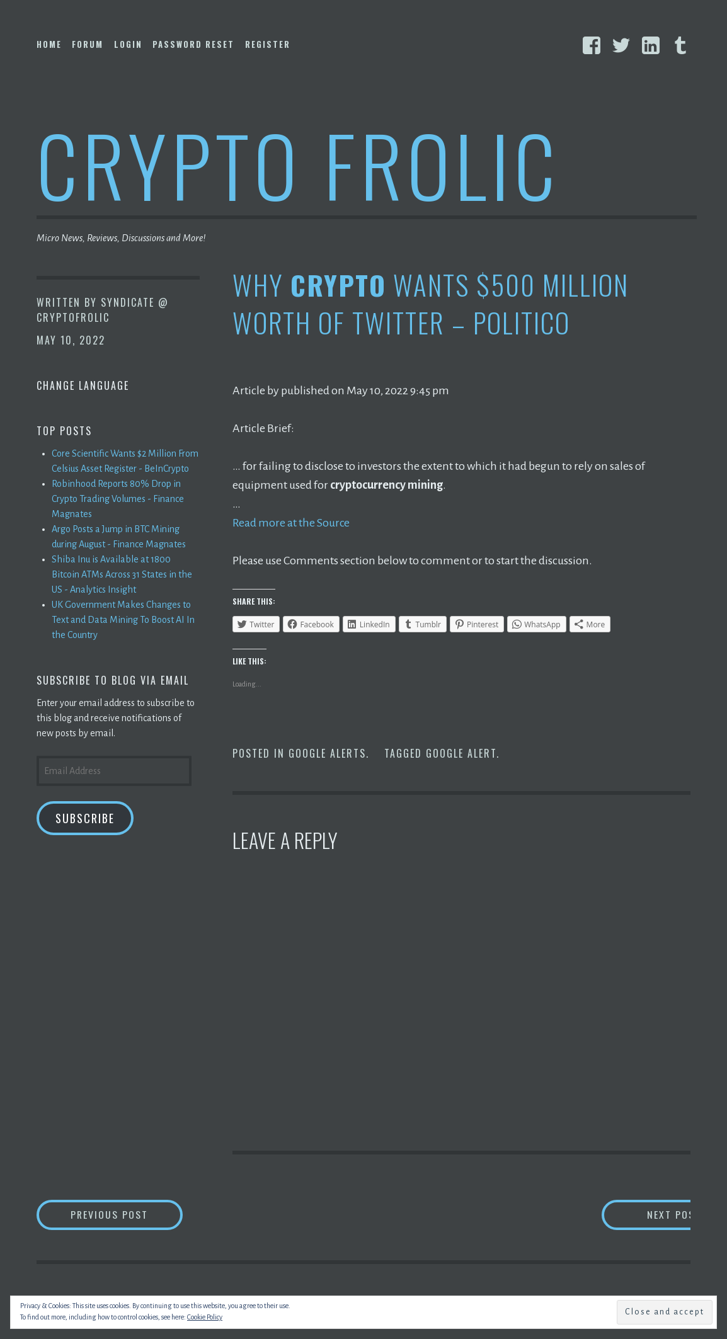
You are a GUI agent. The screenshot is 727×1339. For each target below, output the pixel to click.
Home (49, 44)
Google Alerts (327, 752)
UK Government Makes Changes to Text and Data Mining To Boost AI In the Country (123, 620)
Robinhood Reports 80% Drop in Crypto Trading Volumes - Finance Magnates (118, 499)
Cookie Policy (204, 1317)
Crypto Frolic (298, 164)
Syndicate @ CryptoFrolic (103, 310)
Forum (87, 44)
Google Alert (461, 752)
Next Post (640, 1214)
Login (128, 44)
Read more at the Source (291, 522)
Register (267, 44)
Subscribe (85, 818)
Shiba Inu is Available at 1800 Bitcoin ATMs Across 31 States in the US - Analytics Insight (122, 574)
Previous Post (128, 1214)
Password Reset (193, 44)
